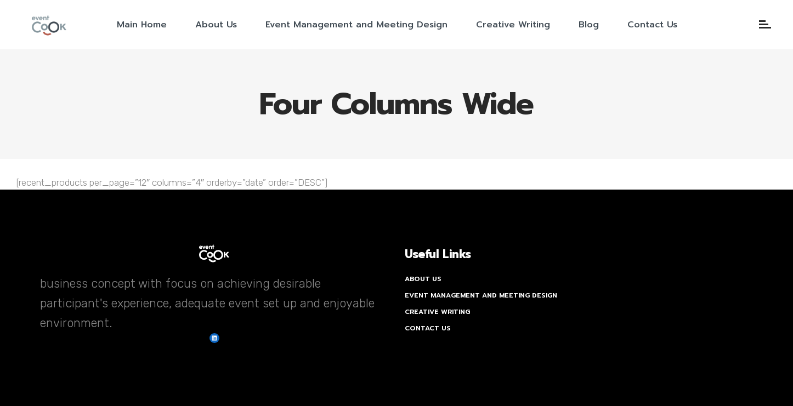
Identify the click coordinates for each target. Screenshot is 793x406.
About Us (423, 279)
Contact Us (428, 328)
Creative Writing (437, 312)
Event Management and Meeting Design (481, 295)
